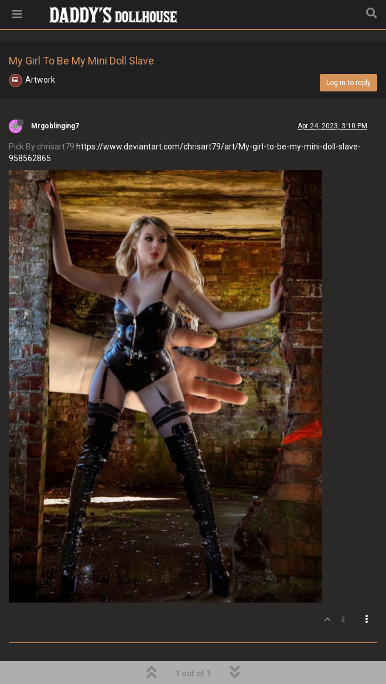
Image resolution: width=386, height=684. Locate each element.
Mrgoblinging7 (55, 126)
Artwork (40, 79)
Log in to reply (348, 83)
